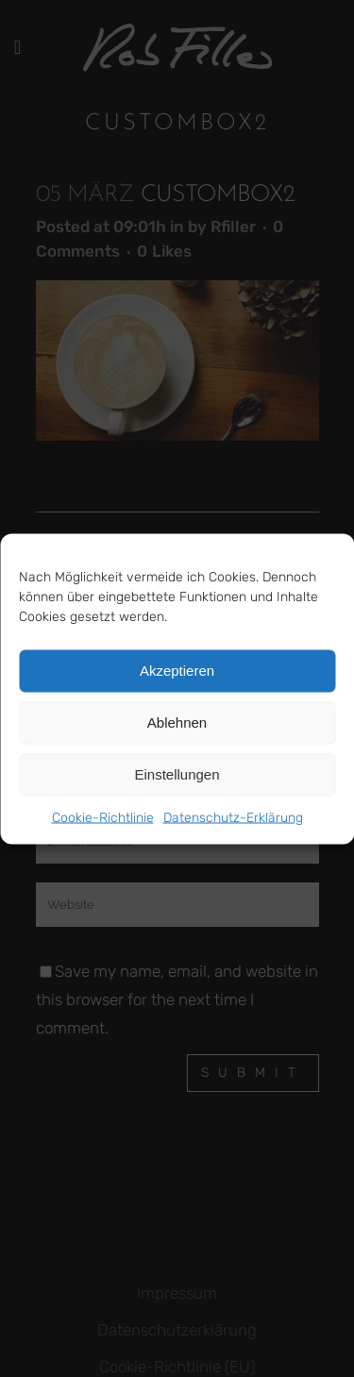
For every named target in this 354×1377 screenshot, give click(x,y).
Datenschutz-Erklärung (233, 817)
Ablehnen (177, 722)
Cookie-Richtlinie (103, 817)
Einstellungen (176, 774)
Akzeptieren (177, 671)
